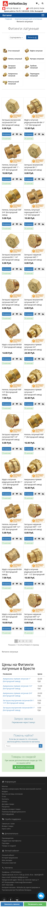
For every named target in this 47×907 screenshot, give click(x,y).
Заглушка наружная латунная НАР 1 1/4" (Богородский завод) (33, 527)
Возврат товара (7, 826)
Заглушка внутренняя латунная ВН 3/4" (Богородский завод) (11, 122)
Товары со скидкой (9, 846)
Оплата (4, 802)
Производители (7, 838)
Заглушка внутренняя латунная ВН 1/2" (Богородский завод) (33, 302)
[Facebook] (11, 899)
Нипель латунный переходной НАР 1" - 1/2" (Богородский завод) (33, 214)
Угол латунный (14, 51)
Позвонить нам (35, 904)
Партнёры (5, 843)
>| (30, 641)
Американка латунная (13, 75)
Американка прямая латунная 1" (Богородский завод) (33, 392)
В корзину (6, 134)
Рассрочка (5, 807)
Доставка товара (8, 804)
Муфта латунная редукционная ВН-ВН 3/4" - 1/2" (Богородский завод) (34, 573)
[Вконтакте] (18, 899)
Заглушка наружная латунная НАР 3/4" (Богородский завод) (10, 302)
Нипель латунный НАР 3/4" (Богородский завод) (11, 212)
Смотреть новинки (23, 767)
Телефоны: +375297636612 (11, 872)
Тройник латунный (34, 67)
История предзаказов (10, 858)
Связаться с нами (8, 824)
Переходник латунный (34, 75)
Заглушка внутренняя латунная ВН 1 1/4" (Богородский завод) (11, 257)
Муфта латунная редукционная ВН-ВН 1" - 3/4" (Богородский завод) (12, 483)
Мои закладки (7, 860)
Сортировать (16, 37)
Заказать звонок (12, 904)
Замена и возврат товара (11, 809)
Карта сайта (6, 829)
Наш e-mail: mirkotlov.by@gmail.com (15, 877)
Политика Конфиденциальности (14, 812)
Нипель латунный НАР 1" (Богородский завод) (34, 435)
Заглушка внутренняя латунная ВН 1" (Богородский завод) (33, 167)
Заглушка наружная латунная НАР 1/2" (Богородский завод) (33, 616)
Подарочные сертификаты (11, 841)
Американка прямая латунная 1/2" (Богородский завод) (33, 482)
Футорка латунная (37, 59)
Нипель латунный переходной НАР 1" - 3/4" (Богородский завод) (11, 169)
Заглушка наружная (12, 67)
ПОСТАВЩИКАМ (8, 814)
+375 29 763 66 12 (13, 8)
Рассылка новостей (9, 863)
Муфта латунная (36, 51)
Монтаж (5, 786)
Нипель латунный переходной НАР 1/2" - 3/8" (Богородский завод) (11, 528)
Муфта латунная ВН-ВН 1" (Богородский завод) (12, 345)
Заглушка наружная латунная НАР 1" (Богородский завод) (33, 257)
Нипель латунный (15, 59)
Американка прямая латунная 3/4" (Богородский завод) (33, 347)
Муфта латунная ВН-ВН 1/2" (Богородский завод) (12, 572)
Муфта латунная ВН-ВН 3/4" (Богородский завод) (12, 616)
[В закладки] (17, 134)
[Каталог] (42, 15)
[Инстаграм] (5, 899)
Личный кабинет (8, 855)
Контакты (5, 799)
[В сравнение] (21, 134)
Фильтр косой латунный (13, 83)
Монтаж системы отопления (12, 794)
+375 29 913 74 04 (36, 8)
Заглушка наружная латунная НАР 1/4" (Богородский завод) (10, 437)
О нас (4, 796)
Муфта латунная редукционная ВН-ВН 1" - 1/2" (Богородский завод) (34, 124)
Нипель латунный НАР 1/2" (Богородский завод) (11, 392)
